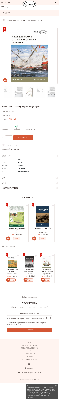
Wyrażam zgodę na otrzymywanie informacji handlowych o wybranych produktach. (26, 323)
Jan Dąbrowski (43, 232)
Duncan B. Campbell (12, 274)
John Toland (29, 274)
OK (56, 386)
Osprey (7, 115)
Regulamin (29, 356)
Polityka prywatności (29, 359)
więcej (16, 238)
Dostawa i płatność (29, 353)
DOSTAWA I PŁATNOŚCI (10, 188)
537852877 (29, 368)
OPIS (3, 178)
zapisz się (30, 330)
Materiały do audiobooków (29, 348)
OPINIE (4, 183)
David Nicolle (16, 232)
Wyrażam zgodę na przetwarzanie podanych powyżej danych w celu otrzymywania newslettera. (29, 319)
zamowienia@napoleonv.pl (29, 373)
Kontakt (29, 351)
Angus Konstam (47, 274)
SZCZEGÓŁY (6, 156)
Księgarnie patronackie (29, 345)
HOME (29, 342)
